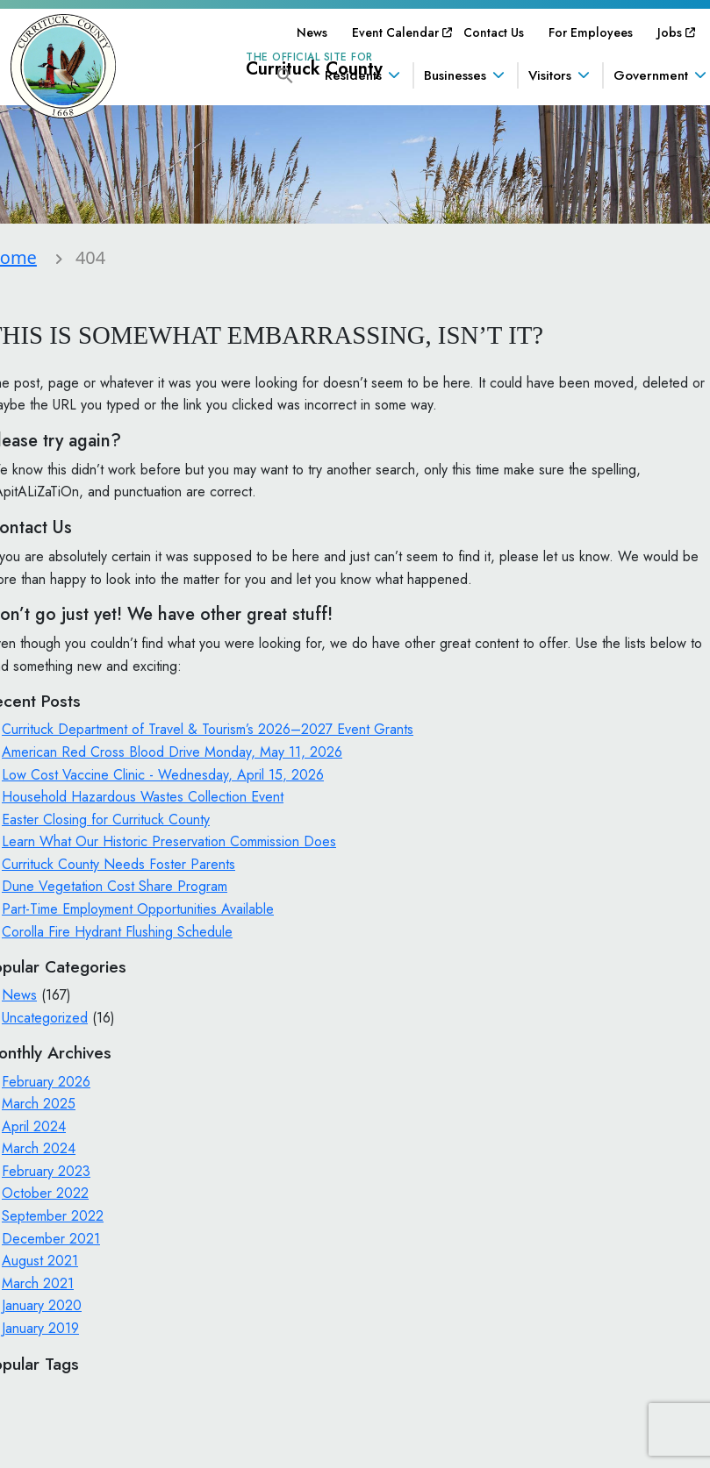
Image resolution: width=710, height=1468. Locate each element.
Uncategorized (45, 1018)
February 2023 (46, 1171)
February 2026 (46, 1082)
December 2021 (51, 1239)
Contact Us (493, 32)
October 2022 (45, 1193)
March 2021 (38, 1283)
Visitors (549, 75)
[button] (285, 74)
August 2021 (40, 1261)
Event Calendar (395, 32)
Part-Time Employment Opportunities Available (138, 909)
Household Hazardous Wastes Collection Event (142, 797)
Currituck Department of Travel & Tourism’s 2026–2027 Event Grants (207, 729)
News (312, 32)
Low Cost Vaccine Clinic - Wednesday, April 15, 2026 (163, 775)
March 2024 (38, 1148)
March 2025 (38, 1104)
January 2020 (42, 1305)
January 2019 (40, 1328)
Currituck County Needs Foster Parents (118, 864)
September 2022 (53, 1216)
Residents (353, 75)
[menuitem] (312, 32)
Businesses (455, 75)
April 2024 (34, 1126)
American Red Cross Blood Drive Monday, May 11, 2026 (172, 752)
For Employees (591, 32)
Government (650, 75)
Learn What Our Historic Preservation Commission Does (169, 841)
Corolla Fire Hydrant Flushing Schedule (117, 932)
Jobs (669, 32)
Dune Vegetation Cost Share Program (114, 886)
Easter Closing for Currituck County (106, 819)
